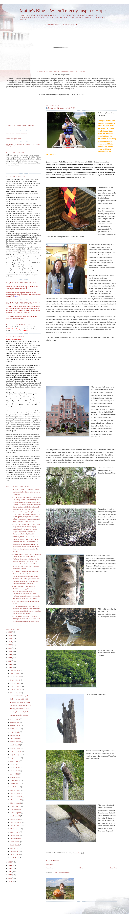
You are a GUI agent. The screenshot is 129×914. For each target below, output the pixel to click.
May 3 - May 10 (15, 803)
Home (82, 868)
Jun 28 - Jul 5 (15, 777)
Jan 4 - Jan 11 (15, 858)
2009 (10, 878)
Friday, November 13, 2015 (19, 699)
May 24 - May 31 (16, 793)
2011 (10, 872)
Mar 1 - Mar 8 (15, 832)
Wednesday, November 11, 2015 (20, 705)
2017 (10, 661)
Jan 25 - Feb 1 (15, 848)
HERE (12, 316)
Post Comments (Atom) (62, 872)
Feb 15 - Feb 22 (15, 838)
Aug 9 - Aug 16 (15, 758)
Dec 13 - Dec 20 (15, 677)
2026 (10, 632)
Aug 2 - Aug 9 (15, 761)
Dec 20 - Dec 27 (15, 673)
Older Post (113, 868)
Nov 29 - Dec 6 (15, 683)
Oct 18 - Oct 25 (15, 725)
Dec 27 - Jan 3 (15, 670)
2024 (10, 638)
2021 (10, 648)
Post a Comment (50, 864)
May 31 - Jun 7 (15, 790)
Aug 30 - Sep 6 (15, 748)
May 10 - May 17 (16, 800)
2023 (10, 642)
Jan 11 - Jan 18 (15, 855)
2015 (10, 667)
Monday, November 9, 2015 (19, 712)
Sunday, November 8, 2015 (19, 715)
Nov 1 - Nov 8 (15, 719)
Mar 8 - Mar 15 (15, 829)
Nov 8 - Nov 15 (15, 693)
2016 (10, 664)
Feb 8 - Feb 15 (15, 842)
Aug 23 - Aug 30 (16, 751)
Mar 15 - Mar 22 (16, 825)
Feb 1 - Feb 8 (15, 845)
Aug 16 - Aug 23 (16, 755)
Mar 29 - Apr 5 (15, 819)
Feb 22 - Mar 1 (15, 835)
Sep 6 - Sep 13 (15, 745)
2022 (10, 645)
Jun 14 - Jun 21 (15, 784)
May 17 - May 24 (16, 796)
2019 (10, 654)
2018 (10, 658)
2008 (10, 881)
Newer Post (49, 868)
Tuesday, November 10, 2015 (19, 709)
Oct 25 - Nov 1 (15, 722)
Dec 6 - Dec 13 (15, 680)
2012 (10, 868)
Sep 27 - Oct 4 (15, 735)
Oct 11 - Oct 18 (15, 729)
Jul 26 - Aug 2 (15, 764)
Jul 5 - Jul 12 (14, 774)
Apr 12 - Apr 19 (15, 813)
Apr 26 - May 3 (15, 806)
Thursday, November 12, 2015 (20, 702)
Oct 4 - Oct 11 (15, 732)
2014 (10, 862)
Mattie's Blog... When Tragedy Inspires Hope (63, 10)
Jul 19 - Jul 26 (15, 767)
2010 (10, 875)
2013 (10, 865)
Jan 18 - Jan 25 (15, 851)
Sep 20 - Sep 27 (15, 738)
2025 (10, 635)
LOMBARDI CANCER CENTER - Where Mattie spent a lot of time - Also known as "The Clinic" (25, 492)
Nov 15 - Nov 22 (16, 690)
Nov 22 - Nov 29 (16, 686)
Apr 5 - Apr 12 (15, 816)
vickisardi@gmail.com (13, 139)
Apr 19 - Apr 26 (15, 809)
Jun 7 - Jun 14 (15, 787)
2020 (10, 651)
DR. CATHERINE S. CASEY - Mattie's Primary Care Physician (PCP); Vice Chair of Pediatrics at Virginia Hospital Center (25, 618)
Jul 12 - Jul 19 (15, 771)
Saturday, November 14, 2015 (61, 108)
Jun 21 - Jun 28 (15, 780)
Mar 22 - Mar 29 (16, 822)
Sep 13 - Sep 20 (15, 742)
